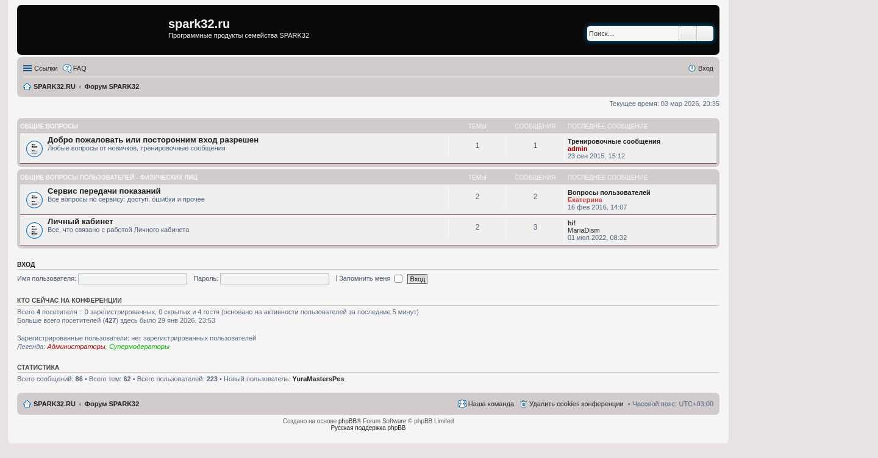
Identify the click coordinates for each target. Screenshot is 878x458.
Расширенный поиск (705, 33)
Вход (26, 264)
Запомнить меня (370, 278)
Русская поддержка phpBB (367, 428)
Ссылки (46, 68)
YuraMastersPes (318, 378)
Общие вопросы (49, 126)
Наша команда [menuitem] (491, 403)
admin (577, 148)
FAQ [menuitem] (80, 68)
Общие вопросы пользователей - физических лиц (109, 177)
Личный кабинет (80, 221)
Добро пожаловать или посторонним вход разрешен (153, 139)
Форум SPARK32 (112, 403)
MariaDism (584, 230)
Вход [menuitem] (705, 68)
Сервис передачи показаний (104, 191)
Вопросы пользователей (609, 192)
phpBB (347, 421)
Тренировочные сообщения (614, 141)
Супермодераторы (139, 346)
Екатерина (585, 199)
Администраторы (76, 346)
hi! (572, 223)
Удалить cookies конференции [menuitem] (576, 403)
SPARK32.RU (55, 403)
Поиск (688, 33)
